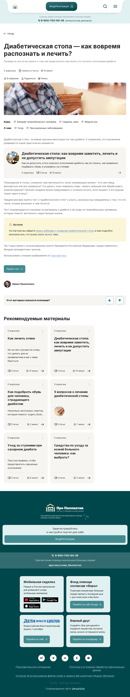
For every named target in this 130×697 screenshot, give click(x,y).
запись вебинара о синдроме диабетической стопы (64, 230)
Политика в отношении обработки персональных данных (97, 669)
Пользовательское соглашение (33, 667)
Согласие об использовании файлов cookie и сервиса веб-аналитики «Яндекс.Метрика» (65, 676)
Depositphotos (58, 255)
